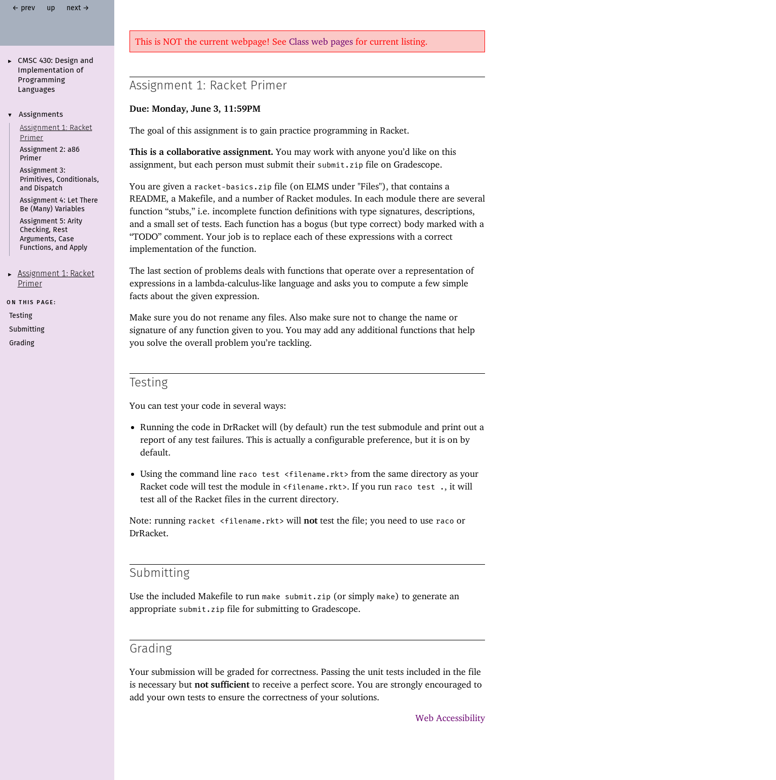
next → (78, 8)
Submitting (26, 329)
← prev (23, 8)
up (51, 8)
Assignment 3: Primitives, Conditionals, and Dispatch (59, 179)
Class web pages (321, 41)
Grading (21, 343)
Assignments (41, 114)
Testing (20, 315)
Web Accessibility (450, 717)
